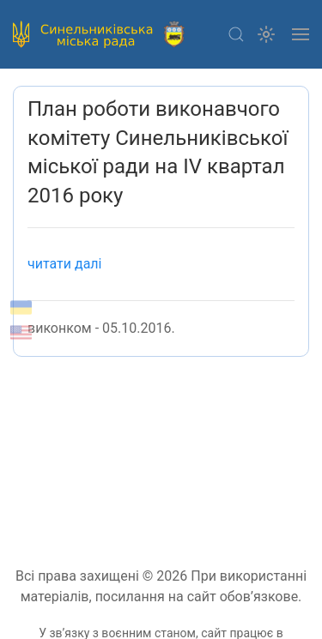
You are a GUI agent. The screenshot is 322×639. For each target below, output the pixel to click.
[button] (236, 34)
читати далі (64, 264)
